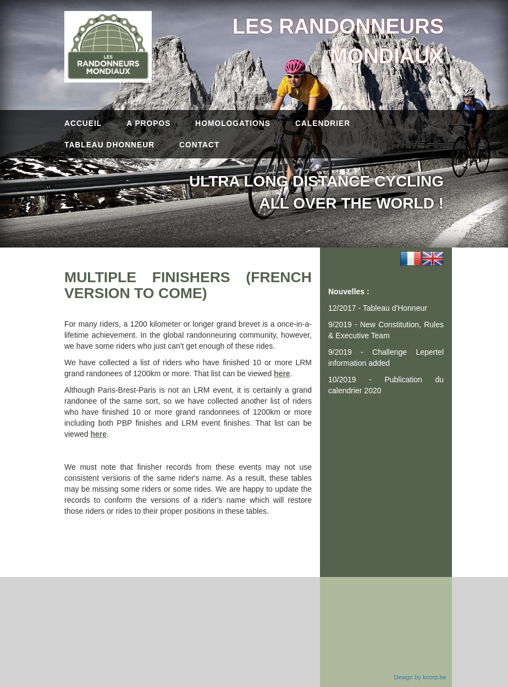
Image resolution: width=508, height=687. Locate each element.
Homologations (232, 123)
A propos (148, 123)
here (282, 373)
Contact (199, 145)
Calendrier (322, 123)
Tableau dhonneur (109, 145)
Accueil (83, 123)
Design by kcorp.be (420, 677)
